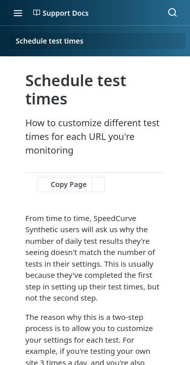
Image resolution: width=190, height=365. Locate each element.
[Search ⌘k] (172, 12)
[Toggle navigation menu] (17, 12)
